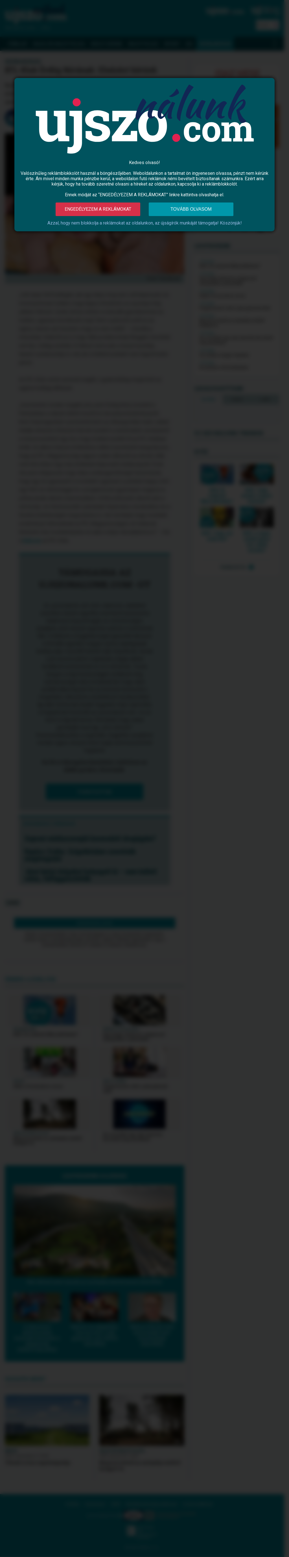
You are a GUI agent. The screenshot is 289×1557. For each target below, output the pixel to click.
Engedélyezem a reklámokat (98, 209)
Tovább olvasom (191, 209)
